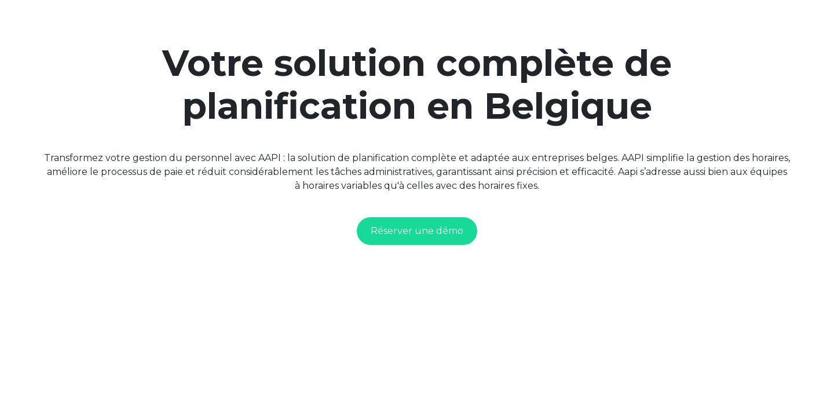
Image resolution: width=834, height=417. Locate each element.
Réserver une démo (417, 230)
